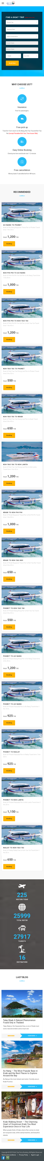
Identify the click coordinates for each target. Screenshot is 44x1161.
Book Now (12, 63)
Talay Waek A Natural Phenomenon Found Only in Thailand (19, 1021)
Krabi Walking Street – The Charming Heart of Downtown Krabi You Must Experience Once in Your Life (20, 1124)
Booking (9, 244)
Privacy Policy (23, 1155)
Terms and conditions (9, 1155)
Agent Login (35, 1155)
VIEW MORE (32, 1035)
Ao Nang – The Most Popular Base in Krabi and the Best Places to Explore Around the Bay (20, 1073)
